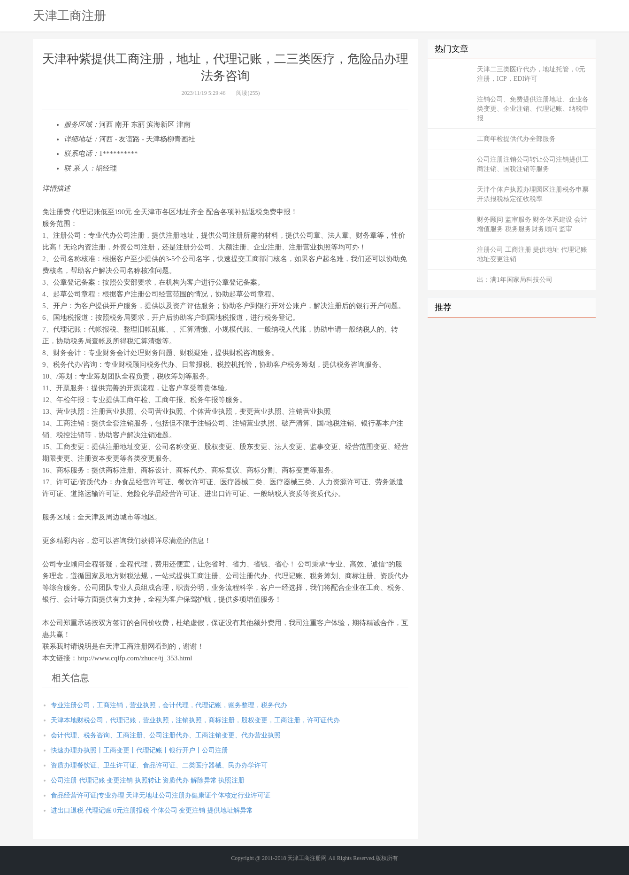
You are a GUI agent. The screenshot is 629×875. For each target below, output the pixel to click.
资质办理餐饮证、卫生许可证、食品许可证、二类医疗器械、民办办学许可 (159, 765)
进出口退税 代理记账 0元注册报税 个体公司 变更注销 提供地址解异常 (152, 810)
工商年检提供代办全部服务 (516, 138)
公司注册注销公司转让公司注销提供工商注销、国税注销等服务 (533, 164)
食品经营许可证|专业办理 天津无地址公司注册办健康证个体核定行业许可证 (160, 795)
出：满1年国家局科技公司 (514, 279)
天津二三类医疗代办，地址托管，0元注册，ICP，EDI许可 (531, 74)
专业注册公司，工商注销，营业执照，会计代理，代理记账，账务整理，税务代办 (169, 705)
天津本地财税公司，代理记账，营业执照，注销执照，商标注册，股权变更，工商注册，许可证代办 (195, 720)
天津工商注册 (69, 15)
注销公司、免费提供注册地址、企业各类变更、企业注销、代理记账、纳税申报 (533, 109)
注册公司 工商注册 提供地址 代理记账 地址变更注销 (532, 254)
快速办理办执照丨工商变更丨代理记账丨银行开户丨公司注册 (139, 750)
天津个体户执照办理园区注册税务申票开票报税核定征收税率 (533, 194)
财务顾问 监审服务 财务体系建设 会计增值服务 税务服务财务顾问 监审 (532, 224)
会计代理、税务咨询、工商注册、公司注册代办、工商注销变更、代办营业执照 (166, 735)
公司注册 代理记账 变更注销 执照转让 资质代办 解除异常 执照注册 (148, 780)
